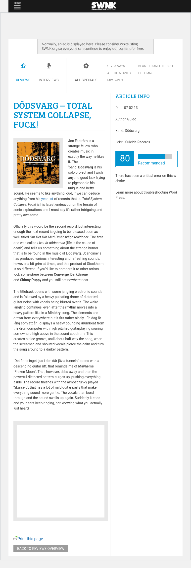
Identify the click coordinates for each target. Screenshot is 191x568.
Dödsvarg (132, 131)
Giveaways (116, 66)
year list (47, 199)
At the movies (119, 73)
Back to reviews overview (40, 549)
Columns (145, 73)
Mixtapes (115, 80)
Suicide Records (137, 142)
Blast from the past (156, 66)
